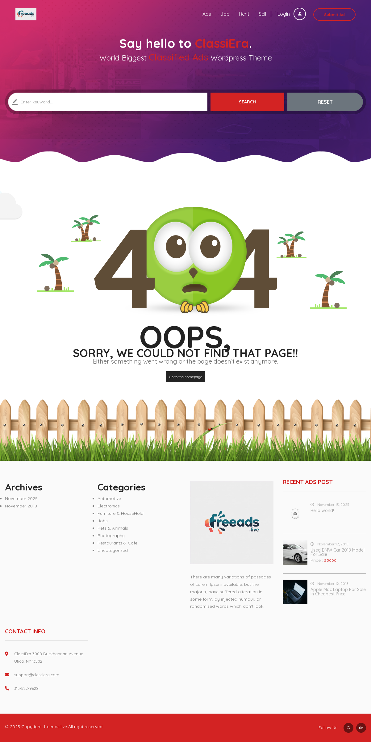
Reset (325, 102)
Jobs (103, 520)
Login (291, 14)
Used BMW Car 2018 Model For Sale (338, 552)
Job (225, 14)
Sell (262, 14)
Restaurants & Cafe (117, 543)
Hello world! (322, 510)
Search (247, 102)
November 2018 (21, 506)
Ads (206, 14)
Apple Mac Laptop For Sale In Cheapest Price (338, 592)
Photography (111, 535)
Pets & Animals (113, 528)
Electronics (109, 506)
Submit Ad (334, 14)
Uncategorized (113, 550)
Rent (244, 14)
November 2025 (21, 498)
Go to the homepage (185, 376)
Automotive (109, 498)
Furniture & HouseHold (121, 513)
